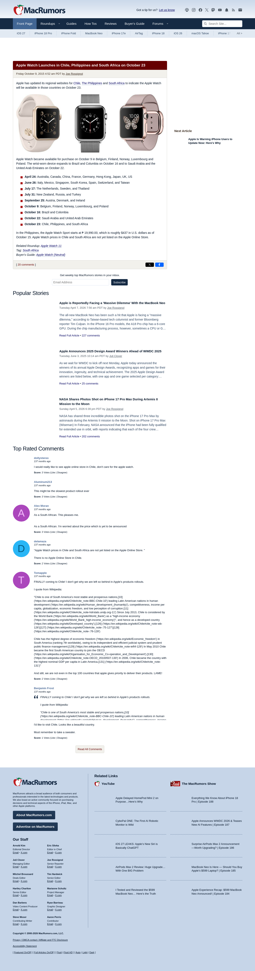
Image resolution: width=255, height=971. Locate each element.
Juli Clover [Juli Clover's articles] (19, 858)
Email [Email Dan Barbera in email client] (16, 908)
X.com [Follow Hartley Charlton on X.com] (24, 893)
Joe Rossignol (74, 73)
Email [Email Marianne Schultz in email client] (50, 893)
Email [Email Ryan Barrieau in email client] (50, 908)
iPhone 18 (158, 33)
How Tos (91, 23)
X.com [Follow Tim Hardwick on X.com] (58, 879)
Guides (71, 23)
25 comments (90, 388)
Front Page (25, 23)
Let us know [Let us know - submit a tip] (167, 10)
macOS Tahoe (200, 33)
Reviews (111, 23)
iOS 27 (21, 33)
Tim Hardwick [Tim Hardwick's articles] (54, 872)
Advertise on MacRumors (35, 825)
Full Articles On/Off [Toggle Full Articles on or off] (43, 952)
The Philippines (92, 83)
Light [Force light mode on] (85, 952)
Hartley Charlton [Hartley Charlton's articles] (22, 887)
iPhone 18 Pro (43, 33)
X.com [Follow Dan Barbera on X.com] (24, 908)
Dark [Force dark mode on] (91, 952)
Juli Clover (115, 360)
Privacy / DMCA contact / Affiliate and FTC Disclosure (40, 940)
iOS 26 (178, 33)
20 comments (26, 264)
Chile (76, 83)
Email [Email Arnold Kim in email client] (16, 851)
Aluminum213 (43, 481)
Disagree (61, 472)
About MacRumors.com (34, 813)
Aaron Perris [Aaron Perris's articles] (54, 915)
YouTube (108, 782)
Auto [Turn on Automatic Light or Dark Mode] (78, 952)
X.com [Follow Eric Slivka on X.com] (58, 851)
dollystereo (41, 458)
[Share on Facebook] (159, 265)
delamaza (40, 541)
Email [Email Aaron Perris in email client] (50, 922)
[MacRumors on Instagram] (194, 10)
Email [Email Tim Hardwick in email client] (50, 879)
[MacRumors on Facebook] (200, 10)
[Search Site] (222, 23)
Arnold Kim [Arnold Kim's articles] (19, 844)
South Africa (117, 83)
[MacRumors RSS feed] (233, 10)
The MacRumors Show (199, 782)
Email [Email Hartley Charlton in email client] (16, 893)
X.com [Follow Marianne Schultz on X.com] (58, 893)
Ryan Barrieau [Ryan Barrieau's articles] (55, 901)
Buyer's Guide (135, 23)
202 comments (91, 436)
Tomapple (40, 572)
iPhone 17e (119, 33)
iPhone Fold (68, 33)
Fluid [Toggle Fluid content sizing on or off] (59, 952)
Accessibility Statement (25, 946)
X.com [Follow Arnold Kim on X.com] (24, 851)
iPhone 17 (224, 33)
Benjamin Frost (44, 688)
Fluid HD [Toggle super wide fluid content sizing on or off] (68, 952)
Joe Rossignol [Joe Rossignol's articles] (55, 858)
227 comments (91, 340)
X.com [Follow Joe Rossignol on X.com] (58, 865)
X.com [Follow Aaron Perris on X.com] (58, 922)
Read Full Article (69, 340)
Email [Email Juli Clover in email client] (16, 865)
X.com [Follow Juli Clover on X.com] (24, 865)
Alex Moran (41, 505)
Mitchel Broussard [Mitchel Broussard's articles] (23, 872)
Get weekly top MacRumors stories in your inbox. (90, 275)
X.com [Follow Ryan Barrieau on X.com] (58, 908)
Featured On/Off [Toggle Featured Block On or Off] (22, 952)
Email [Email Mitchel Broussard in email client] (16, 879)
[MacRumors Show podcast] (187, 10)
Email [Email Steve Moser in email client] (16, 922)
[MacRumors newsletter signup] (240, 10)
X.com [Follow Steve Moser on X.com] (24, 922)
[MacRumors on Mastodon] (213, 10)
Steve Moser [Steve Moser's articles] (20, 915)
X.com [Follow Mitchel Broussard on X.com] (24, 879)
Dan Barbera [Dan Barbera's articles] (20, 901)
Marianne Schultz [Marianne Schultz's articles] (56, 887)
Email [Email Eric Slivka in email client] (50, 851)
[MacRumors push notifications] (227, 10)
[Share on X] (149, 265)
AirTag (139, 33)
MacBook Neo (94, 33)
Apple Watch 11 (51, 246)
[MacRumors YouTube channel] (220, 10)
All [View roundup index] (239, 33)
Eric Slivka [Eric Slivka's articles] (53, 844)
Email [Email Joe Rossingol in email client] (50, 865)
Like (53, 472)
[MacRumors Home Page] (39, 10)
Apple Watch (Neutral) (50, 254)
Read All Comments (90, 749)
